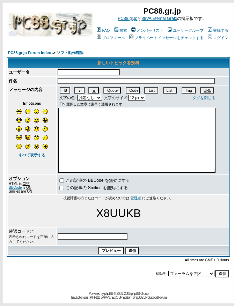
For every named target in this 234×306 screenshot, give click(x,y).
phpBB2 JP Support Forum (149, 297)
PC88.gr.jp (127, 18)
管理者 (136, 198)
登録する (218, 30)
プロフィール (111, 38)
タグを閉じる (203, 98)
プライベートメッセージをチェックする (166, 38)
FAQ (103, 30)
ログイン (218, 38)
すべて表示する (32, 155)
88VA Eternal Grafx (159, 18)
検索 (120, 30)
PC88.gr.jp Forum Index (29, 53)
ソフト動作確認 (70, 53)
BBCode (15, 187)
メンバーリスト (147, 30)
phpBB (108, 294)
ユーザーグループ (186, 30)
